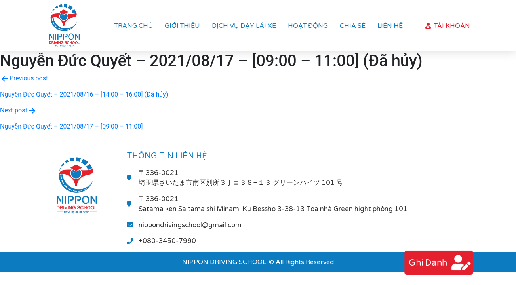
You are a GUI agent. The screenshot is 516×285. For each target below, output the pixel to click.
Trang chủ (133, 26)
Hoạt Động (308, 26)
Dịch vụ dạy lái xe (244, 26)
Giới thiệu (182, 26)
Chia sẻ (353, 26)
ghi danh (426, 262)
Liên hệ (390, 26)
